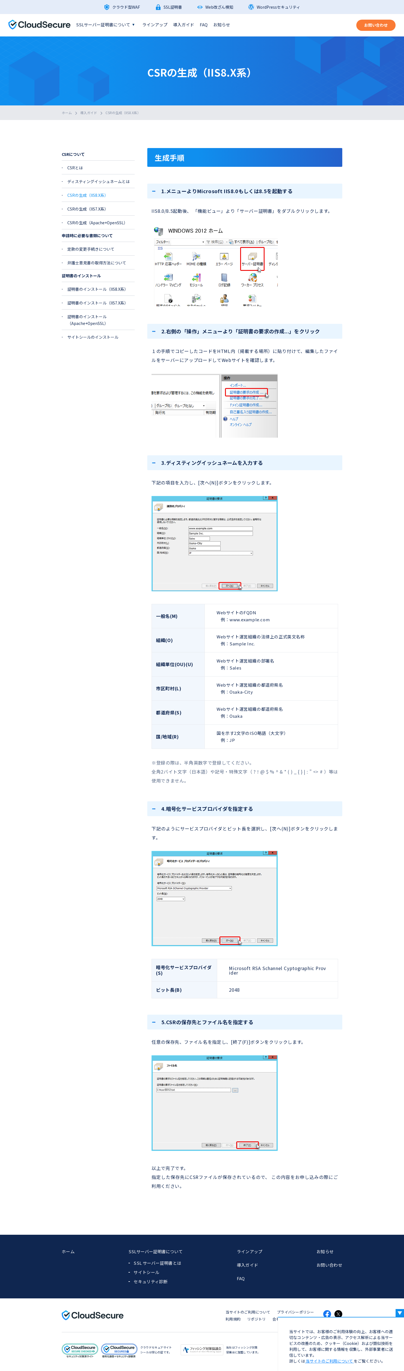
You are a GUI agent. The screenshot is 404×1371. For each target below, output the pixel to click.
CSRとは (75, 167)
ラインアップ (154, 24)
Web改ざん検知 (219, 7)
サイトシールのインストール (92, 337)
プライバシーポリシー (295, 1312)
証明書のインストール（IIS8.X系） (97, 289)
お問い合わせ (329, 1265)
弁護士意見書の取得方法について (96, 263)
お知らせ (221, 24)
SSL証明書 (173, 7)
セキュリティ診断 (150, 1281)
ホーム (67, 112)
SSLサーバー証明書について (103, 24)
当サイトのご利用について (248, 1312)
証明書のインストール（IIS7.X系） (97, 303)
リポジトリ (256, 1319)
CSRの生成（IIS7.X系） (87, 209)
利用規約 (233, 1319)
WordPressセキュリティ (278, 7)
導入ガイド (183, 24)
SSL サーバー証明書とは (157, 1263)
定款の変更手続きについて (90, 249)
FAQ (204, 24)
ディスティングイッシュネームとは (98, 181)
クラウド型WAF (126, 7)
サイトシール (146, 1272)
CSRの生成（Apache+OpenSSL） (97, 222)
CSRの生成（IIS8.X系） (123, 112)
